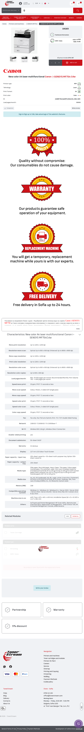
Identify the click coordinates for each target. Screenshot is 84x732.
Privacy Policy (21, 729)
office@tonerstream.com (53, 696)
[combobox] (47, 10)
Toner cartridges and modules (54, 658)
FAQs (5, 693)
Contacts (6, 701)
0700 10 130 (48, 693)
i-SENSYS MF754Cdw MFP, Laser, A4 (51, 24)
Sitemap (47, 669)
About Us (6, 703)
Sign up (26, 114)
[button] (42, 336)
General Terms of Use (9, 729)
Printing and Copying (51, 671)
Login (26, 2)
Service (46, 666)
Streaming (47, 674)
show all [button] (76, 516)
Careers (46, 663)
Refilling (46, 676)
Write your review (42, 588)
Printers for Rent (50, 661)
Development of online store (65, 729)
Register (27, 4)
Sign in (21, 114)
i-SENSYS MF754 (31, 24)
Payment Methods (50, 679)
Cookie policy (48, 682)
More (78, 328)
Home (4, 24)
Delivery (6, 698)
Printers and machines (16, 24)
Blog (5, 696)
